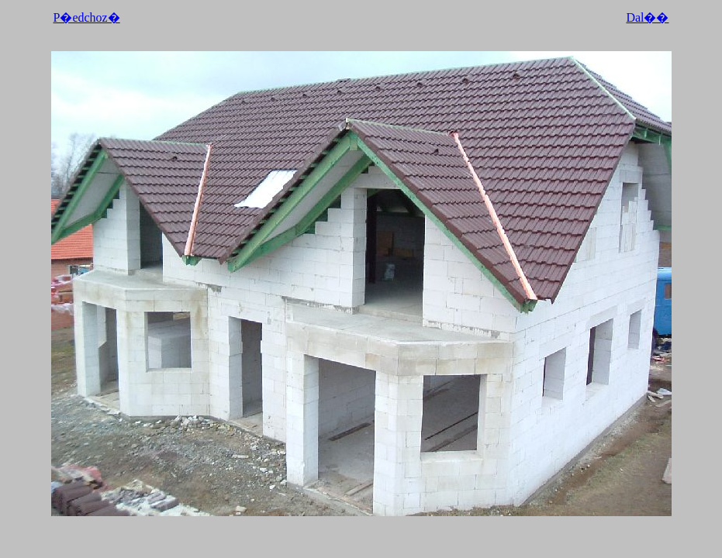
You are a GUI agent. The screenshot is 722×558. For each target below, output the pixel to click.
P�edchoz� (87, 17)
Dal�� (647, 17)
